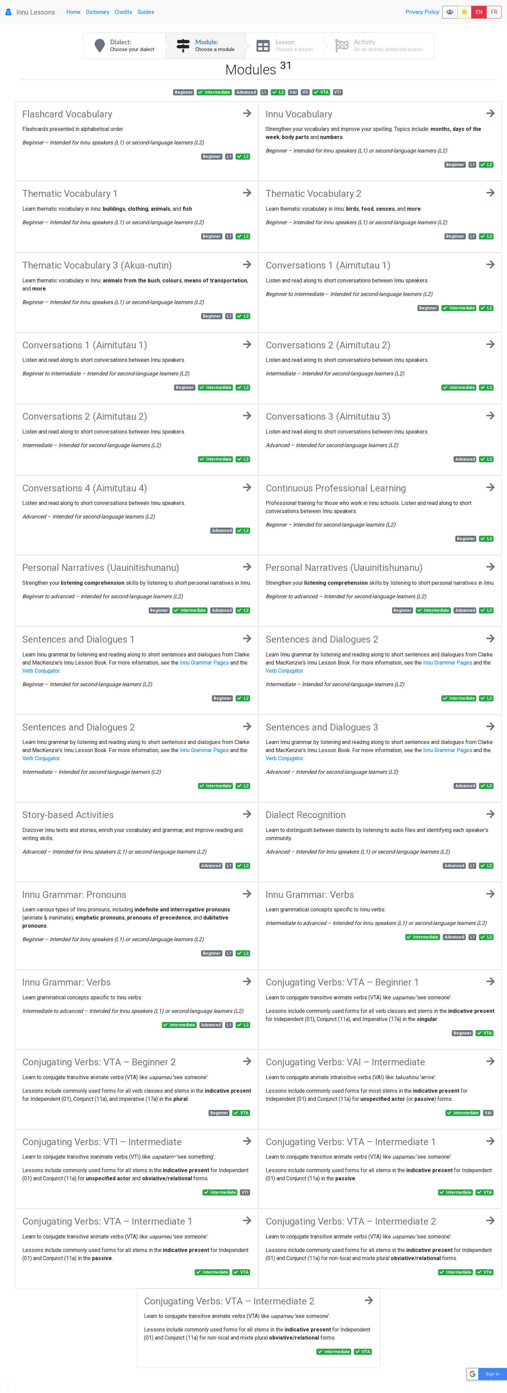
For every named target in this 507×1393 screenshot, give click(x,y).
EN (479, 12)
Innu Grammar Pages (204, 662)
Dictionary (98, 12)
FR (494, 12)
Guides (146, 12)
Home (73, 12)
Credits (123, 12)
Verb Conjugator (40, 671)
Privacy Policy (422, 12)
